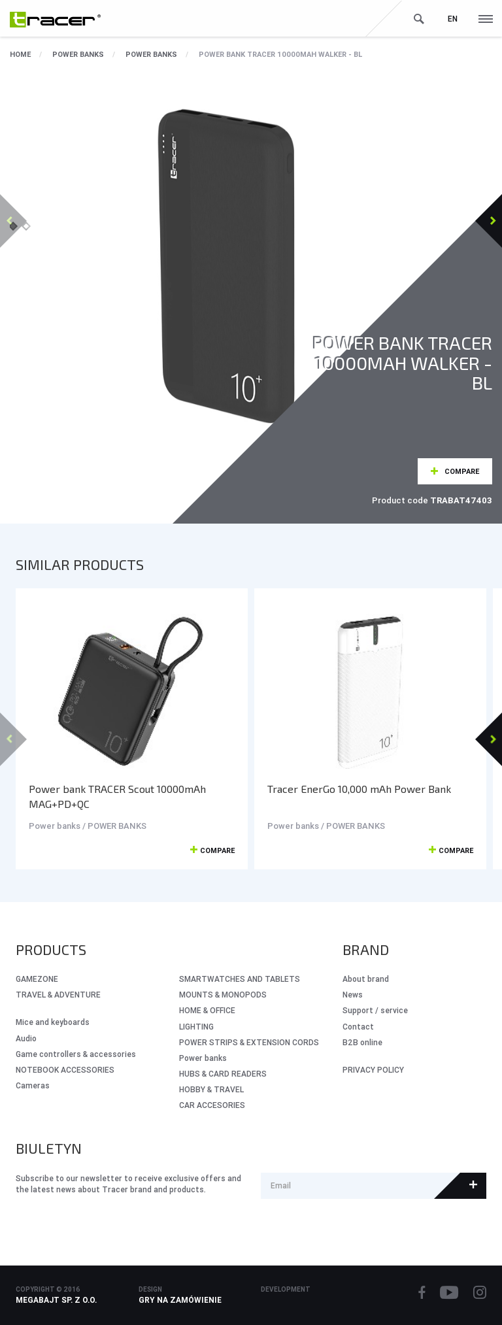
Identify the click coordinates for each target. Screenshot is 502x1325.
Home (20, 54)
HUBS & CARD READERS (223, 1074)
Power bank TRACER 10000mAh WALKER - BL (280, 54)
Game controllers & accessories (76, 1054)
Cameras (33, 1085)
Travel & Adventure (58, 994)
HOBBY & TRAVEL (211, 1089)
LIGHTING (196, 1026)
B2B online (362, 1042)
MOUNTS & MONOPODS (223, 994)
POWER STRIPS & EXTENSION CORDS (249, 1042)
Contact (358, 1026)
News (353, 994)
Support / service (375, 1010)
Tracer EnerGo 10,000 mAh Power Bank (359, 788)
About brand (366, 979)
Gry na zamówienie (180, 1300)
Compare (461, 471)
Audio (26, 1038)
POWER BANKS (151, 54)
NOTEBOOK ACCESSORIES (65, 1070)
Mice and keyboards (53, 1022)
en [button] (453, 19)
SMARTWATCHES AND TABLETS (239, 979)
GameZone (37, 979)
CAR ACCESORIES (212, 1105)
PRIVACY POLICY (373, 1070)
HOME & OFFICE (207, 1010)
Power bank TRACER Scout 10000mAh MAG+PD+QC (117, 796)
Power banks (78, 54)
